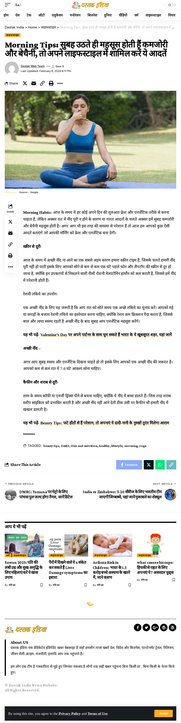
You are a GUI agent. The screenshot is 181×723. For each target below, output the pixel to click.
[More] (60, 83)
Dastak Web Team (33, 66)
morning (130, 446)
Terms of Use (98, 713)
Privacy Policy (70, 713)
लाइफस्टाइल (12, 35)
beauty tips (51, 446)
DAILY (65, 446)
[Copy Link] (42, 83)
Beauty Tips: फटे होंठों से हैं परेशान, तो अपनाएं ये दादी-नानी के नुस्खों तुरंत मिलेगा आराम (104, 423)
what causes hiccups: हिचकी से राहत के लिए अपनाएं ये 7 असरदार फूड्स (155, 567)
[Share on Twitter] (25, 83)
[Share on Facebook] (129, 464)
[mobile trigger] (9, 5)
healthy (104, 446)
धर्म (8, 555)
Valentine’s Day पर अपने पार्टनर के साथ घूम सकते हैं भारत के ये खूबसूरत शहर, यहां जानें (106, 335)
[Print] (51, 83)
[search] (159, 5)
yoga (142, 446)
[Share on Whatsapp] (160, 464)
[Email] (34, 83)
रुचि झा (12, 585)
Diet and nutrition (84, 446)
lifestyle (116, 446)
